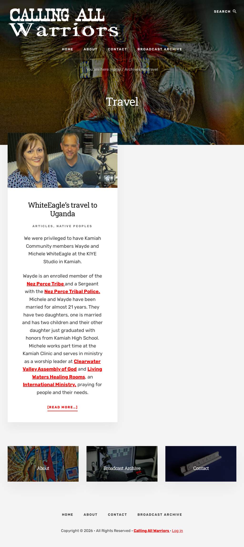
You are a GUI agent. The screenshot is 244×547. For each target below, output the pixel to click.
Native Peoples (74, 226)
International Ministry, (49, 384)
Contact (201, 468)
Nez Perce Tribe (46, 284)
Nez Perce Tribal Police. (72, 291)
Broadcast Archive (121, 468)
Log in (177, 530)
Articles (42, 226)
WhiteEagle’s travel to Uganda (62, 209)
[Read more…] (62, 407)
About (43, 468)
